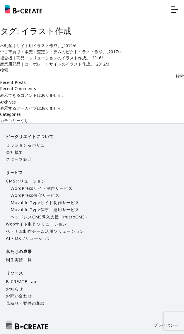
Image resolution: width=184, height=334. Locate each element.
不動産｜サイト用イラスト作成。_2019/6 (38, 45)
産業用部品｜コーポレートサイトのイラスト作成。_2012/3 (54, 64)
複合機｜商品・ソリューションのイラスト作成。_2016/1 (52, 58)
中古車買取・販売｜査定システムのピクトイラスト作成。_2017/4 (61, 51)
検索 (4, 70)
